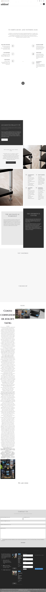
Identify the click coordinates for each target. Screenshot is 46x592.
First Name (24, 557)
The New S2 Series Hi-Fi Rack (37, 317)
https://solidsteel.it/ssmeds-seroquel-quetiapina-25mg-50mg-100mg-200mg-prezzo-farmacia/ (8, 393)
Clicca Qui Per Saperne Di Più (7, 385)
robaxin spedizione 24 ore (7, 447)
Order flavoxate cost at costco (8, 373)
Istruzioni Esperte (5, 360)
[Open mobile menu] (41, 4)
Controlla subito (4, 382)
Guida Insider (8, 401)
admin (20, 565)
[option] (23, 52)
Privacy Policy (34, 539)
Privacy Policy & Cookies (41, 591)
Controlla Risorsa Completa (5, 456)
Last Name (24, 561)
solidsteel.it (8, 453)
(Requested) (11, 518)
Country (24, 565)
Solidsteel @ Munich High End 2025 (20, 576)
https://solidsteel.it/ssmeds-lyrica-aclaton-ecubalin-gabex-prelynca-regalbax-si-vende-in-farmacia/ (7, 449)
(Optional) (23, 536)
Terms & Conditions (41, 539)
